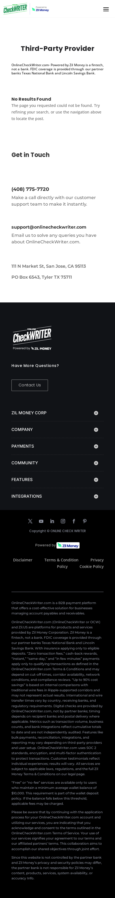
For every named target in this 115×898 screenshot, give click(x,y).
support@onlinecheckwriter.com (48, 227)
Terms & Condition (61, 559)
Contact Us (30, 385)
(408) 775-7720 (30, 189)
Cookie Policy (92, 566)
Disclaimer (22, 559)
